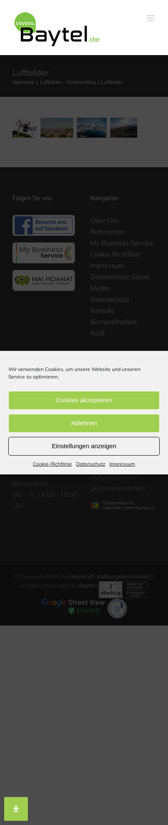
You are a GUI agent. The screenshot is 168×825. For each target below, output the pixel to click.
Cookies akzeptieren (84, 400)
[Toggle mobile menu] (151, 18)
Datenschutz (90, 463)
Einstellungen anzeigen (84, 445)
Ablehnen (84, 422)
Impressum (122, 463)
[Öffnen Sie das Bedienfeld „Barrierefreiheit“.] (16, 809)
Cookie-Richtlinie (52, 463)
